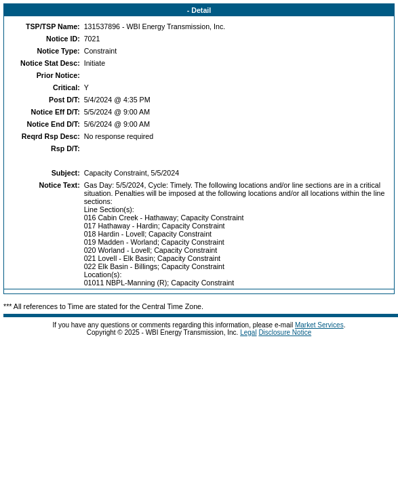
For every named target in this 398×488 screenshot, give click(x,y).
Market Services (319, 325)
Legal (248, 332)
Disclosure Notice (284, 332)
